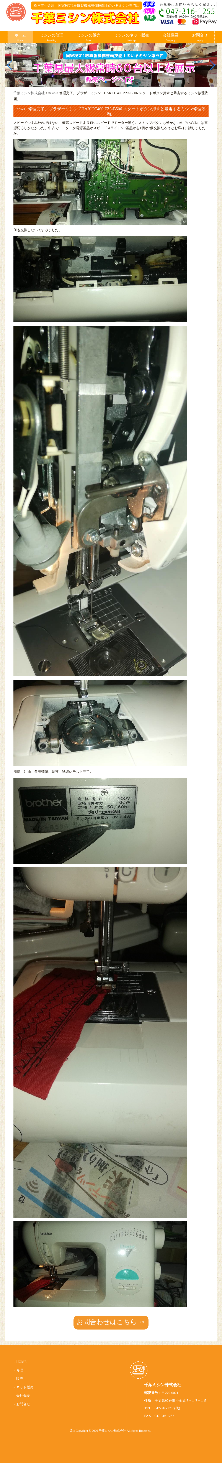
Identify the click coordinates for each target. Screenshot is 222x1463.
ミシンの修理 (51, 37)
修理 (19, 1370)
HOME (21, 1362)
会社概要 (170, 37)
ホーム (20, 37)
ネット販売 (25, 1387)
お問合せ (200, 37)
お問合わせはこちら (107, 1321)
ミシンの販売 (88, 37)
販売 (19, 1379)
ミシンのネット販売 (131, 37)
